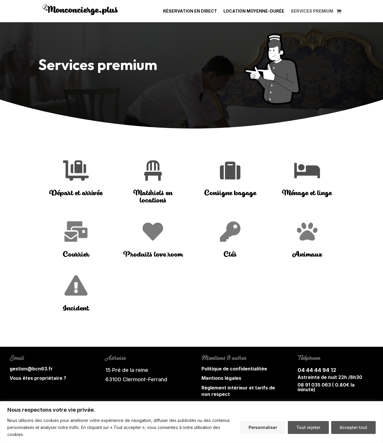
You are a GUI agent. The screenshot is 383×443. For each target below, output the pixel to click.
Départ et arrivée (75, 193)
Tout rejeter (308, 427)
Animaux (307, 254)
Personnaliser (263, 427)
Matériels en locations (153, 197)
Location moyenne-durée (253, 10)
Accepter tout (353, 427)
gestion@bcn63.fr (31, 369)
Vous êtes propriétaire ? (38, 378)
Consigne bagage (230, 193)
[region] (191, 422)
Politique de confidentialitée (234, 369)
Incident (76, 308)
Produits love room (153, 254)
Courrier (76, 254)
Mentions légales (221, 378)
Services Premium (312, 10)
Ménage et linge (307, 193)
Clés (230, 254)
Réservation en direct (190, 10)
